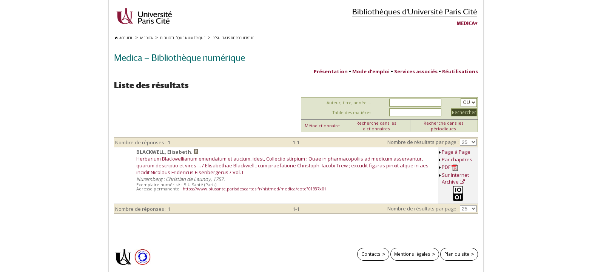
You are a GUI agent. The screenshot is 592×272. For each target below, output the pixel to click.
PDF (450, 167)
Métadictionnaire (322, 125)
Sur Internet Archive (455, 178)
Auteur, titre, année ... (349, 102)
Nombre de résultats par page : (423, 142)
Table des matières (351, 112)
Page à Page (456, 151)
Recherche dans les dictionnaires (376, 125)
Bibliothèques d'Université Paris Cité (414, 11)
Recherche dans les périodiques (443, 125)
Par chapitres (457, 159)
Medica (466, 23)
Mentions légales (412, 254)
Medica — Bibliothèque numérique (179, 58)
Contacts (371, 254)
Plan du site (456, 254)
